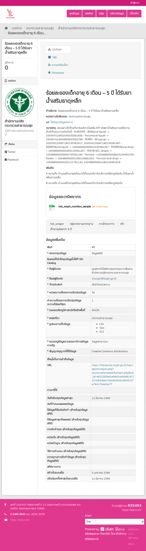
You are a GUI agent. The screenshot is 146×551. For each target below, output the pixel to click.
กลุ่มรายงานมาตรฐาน (81, 224)
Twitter (10, 152)
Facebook (12, 160)
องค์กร (89, 13)
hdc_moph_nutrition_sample (75, 207)
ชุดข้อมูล (74, 13)
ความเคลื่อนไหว (58, 65)
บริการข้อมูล (117, 13)
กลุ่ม (101, 13)
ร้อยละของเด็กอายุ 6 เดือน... (27, 33)
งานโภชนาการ (106, 224)
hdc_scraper (57, 224)
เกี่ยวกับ (134, 13)
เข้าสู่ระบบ (135, 3)
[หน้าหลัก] (6, 28)
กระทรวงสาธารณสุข (40, 28)
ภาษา (88, 516)
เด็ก (122, 224)
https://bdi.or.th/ (20, 520)
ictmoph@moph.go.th (104, 279)
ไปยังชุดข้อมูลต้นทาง (62, 122)
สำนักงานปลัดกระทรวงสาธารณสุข (81, 28)
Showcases (56, 73)
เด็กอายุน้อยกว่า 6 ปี (61, 229)
